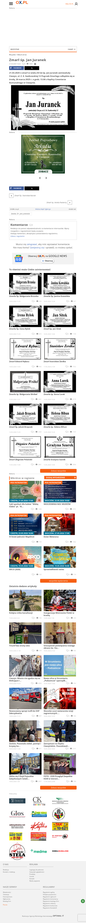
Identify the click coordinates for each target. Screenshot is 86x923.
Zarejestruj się (37, 247)
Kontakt (31, 879)
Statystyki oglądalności (36, 872)
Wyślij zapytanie (34, 881)
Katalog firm (7, 901)
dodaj (55, 477)
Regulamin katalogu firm (51, 901)
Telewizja (6, 895)
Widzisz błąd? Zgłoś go (43, 209)
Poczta (5, 905)
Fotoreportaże (7, 897)
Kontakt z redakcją (9, 872)
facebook (15, 68)
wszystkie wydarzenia (58, 581)
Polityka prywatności (49, 895)
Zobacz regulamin (17, 236)
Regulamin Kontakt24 (50, 908)
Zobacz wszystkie (58, 471)
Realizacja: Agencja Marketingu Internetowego (43, 916)
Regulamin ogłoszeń (49, 897)
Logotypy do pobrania (36, 870)
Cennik (31, 876)
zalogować (32, 244)
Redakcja (6, 870)
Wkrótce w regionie (22, 478)
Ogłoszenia (6, 899)
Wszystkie (41, 49)
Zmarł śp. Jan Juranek (20, 214)
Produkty (32, 874)
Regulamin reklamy (49, 903)
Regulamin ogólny (49, 892)
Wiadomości (7, 892)
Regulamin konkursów (50, 906)
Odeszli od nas (22, 55)
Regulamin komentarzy (50, 899)
